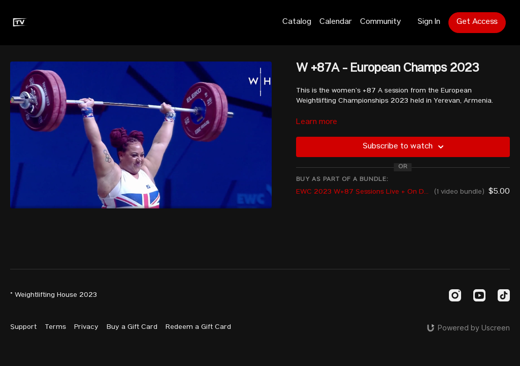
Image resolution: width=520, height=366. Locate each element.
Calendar (335, 22)
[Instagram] (455, 295)
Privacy (86, 327)
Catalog (296, 22)
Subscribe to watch (405, 147)
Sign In (428, 22)
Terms (55, 327)
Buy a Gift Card (132, 327)
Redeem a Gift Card (198, 327)
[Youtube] (479, 295)
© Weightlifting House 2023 (53, 295)
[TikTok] (504, 295)
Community (380, 22)
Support (23, 327)
